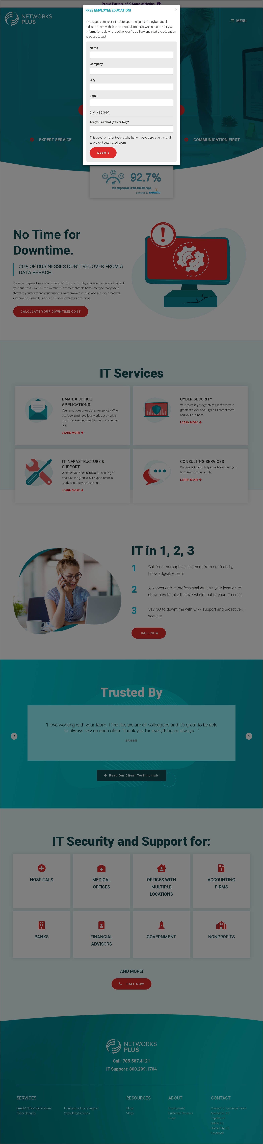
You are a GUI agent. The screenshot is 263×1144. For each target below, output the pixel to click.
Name (94, 48)
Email (93, 96)
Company (96, 64)
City (92, 80)
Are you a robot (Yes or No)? (109, 122)
